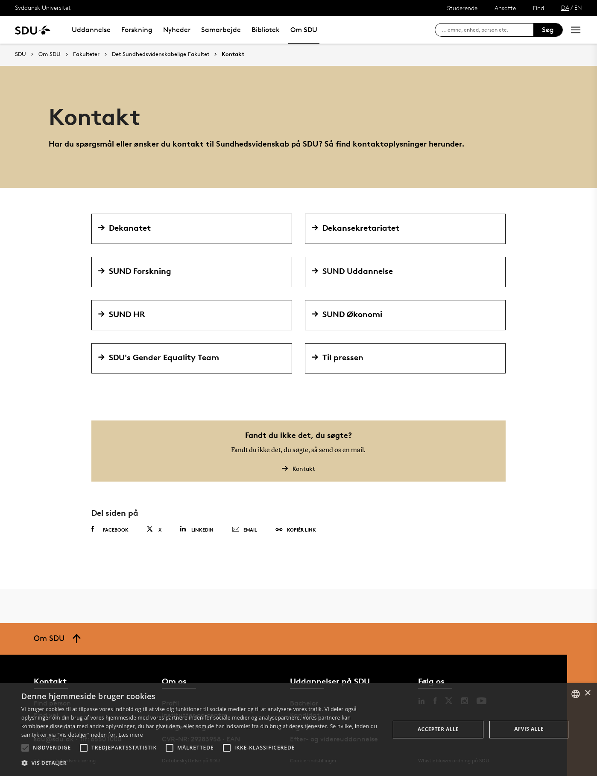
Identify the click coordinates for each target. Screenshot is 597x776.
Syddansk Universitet (43, 7)
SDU (20, 54)
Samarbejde (221, 30)
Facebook (110, 529)
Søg (548, 30)
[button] (25, 747)
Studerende (462, 8)
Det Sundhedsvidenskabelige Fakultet (160, 54)
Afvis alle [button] (529, 728)
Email (244, 529)
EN (578, 7)
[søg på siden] (487, 30)
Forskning (136, 30)
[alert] (298, 729)
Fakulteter (86, 54)
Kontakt (233, 54)
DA (565, 7)
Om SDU (303, 30)
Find (538, 8)
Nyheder (176, 30)
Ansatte (505, 8)
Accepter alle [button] (438, 729)
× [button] (587, 693)
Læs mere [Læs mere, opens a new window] (130, 734)
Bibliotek (266, 30)
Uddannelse (91, 30)
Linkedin (197, 529)
